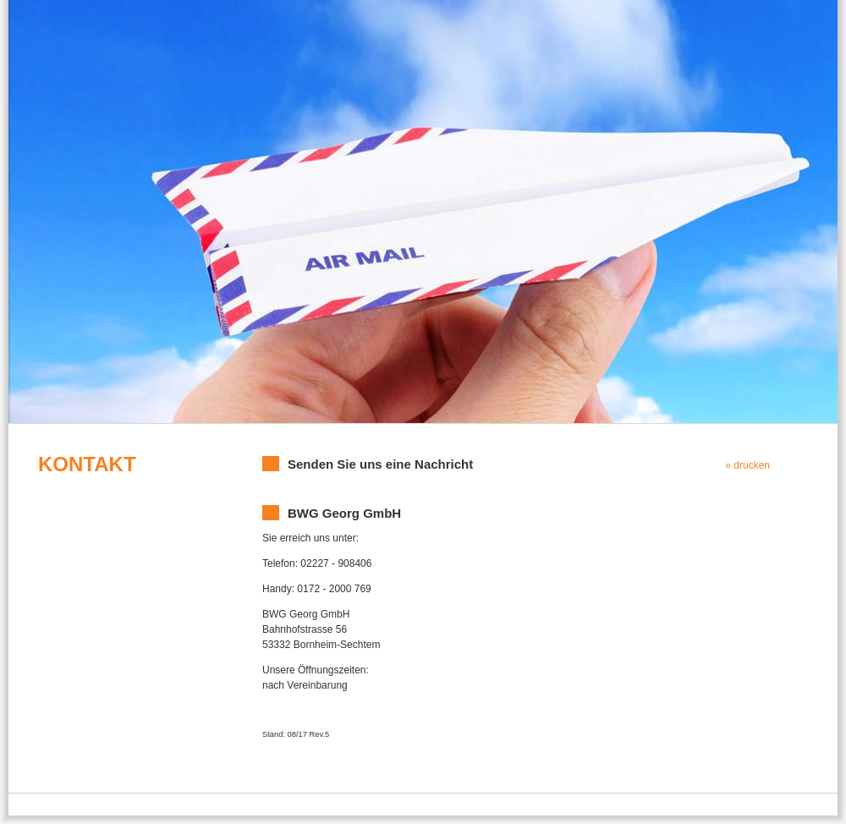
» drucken (747, 465)
